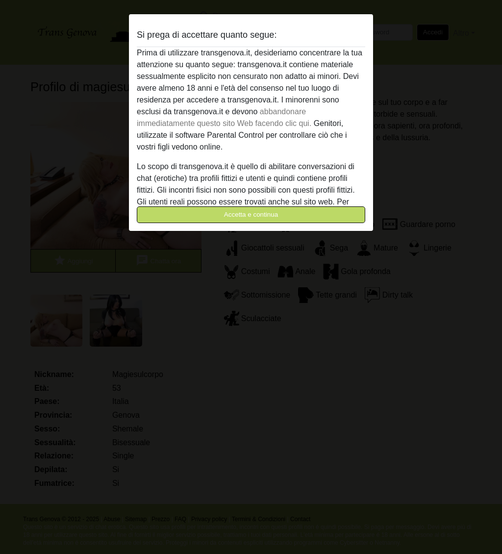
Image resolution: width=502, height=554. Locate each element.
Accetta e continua (251, 214)
